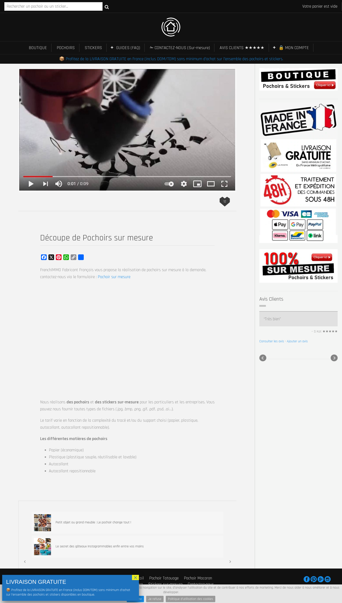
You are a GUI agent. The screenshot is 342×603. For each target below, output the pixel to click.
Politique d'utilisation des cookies (190, 599)
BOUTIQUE (38, 48)
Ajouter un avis (297, 341)
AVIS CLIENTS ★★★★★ (242, 48)
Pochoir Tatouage (164, 578)
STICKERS (93, 48)
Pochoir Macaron (198, 578)
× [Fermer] (135, 577)
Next (334, 358)
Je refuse (154, 599)
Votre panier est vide (319, 6)
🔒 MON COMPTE (294, 48)
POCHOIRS (66, 48)
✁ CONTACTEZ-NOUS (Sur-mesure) (180, 48)
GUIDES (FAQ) (128, 48)
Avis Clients (271, 299)
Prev (262, 358)
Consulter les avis (271, 341)
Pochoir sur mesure (114, 277)
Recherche (106, 6)
